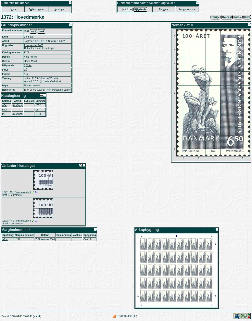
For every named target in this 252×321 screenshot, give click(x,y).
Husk (41, 31)
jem (247, 17)
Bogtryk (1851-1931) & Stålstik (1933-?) (44, 41)
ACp (26, 74)
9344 (5, 239)
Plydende (140, 9)
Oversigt (227, 17)
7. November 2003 (33, 45)
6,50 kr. (28, 65)
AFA (4, 105)
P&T (4, 114)
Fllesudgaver (36, 9)
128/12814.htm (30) (126, 316)
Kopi (33, 31)
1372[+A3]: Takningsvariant (16, 192)
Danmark (28, 36)
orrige (215, 17)
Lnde (13, 9)
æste (238, 17)
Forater (164, 9)
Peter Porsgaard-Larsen (58, 89)
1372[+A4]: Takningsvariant (16, 220)
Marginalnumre (187, 9)
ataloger (60, 9)
